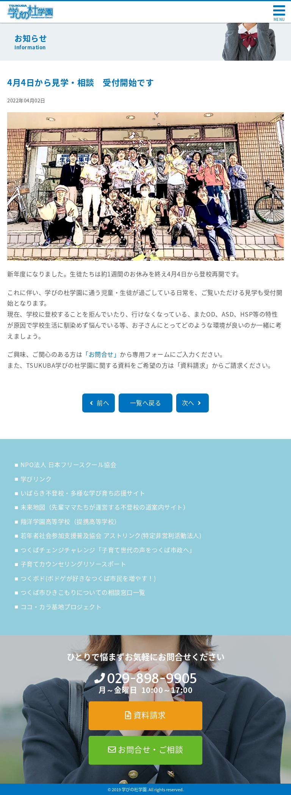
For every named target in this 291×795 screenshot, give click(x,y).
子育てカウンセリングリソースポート (73, 563)
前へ (98, 402)
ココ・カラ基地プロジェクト (61, 606)
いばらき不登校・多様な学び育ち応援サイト (83, 492)
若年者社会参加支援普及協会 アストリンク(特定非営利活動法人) (111, 535)
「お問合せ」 (101, 354)
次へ (192, 402)
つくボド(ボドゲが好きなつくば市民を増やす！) (88, 578)
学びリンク (36, 478)
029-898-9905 (152, 678)
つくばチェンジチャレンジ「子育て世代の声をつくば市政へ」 (108, 549)
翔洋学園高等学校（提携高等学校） (70, 521)
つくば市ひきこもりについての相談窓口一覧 (83, 592)
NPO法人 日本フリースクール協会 (68, 464)
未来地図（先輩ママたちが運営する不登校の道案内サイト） (104, 506)
